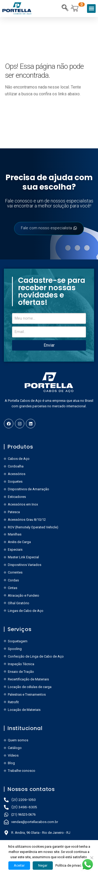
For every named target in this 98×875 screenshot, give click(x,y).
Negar (42, 865)
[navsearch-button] (65, 8)
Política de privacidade (72, 865)
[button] (91, 8)
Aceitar (19, 865)
